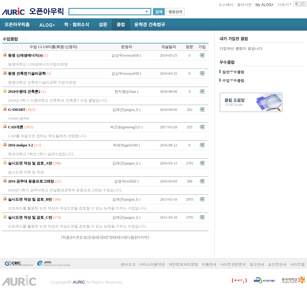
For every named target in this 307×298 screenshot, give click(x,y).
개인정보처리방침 (183, 264)
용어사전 (244, 4)
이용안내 (209, 264)
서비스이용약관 (152, 264)
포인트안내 (277, 264)
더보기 (283, 4)
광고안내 (257, 264)
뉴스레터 (226, 4)
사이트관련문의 (233, 264)
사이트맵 (297, 264)
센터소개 (128, 264)
